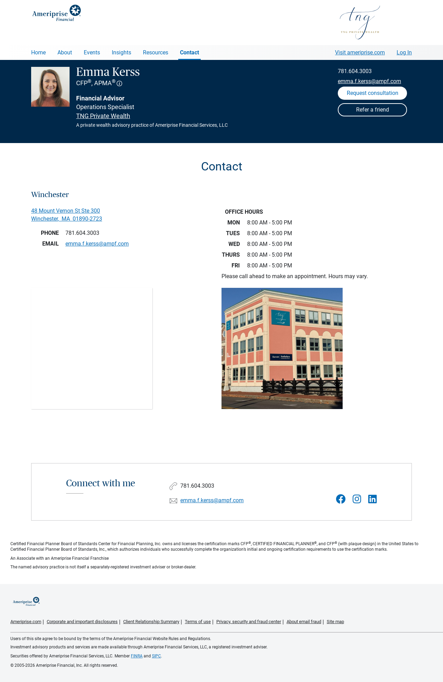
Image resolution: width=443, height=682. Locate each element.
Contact (189, 52)
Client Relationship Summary (151, 621)
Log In (404, 52)
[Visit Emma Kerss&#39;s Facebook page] (341, 499)
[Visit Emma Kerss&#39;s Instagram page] (357, 499)
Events (92, 52)
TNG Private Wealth (103, 115)
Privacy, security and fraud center (248, 621)
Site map (335, 621)
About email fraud (304, 621)
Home (38, 52)
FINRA (137, 656)
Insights (121, 52)
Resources (155, 52)
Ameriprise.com (25, 621)
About (64, 52)
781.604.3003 (355, 71)
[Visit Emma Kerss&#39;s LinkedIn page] (372, 499)
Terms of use (198, 621)
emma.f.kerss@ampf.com (369, 81)
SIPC (156, 656)
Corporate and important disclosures (82, 621)
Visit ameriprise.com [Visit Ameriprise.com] (360, 52)
